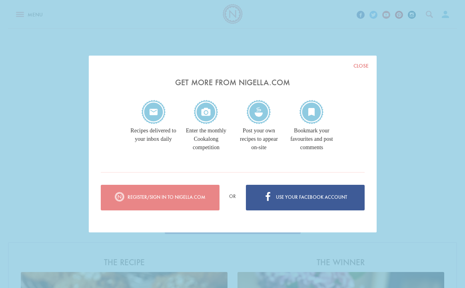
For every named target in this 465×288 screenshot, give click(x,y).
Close (361, 65)
